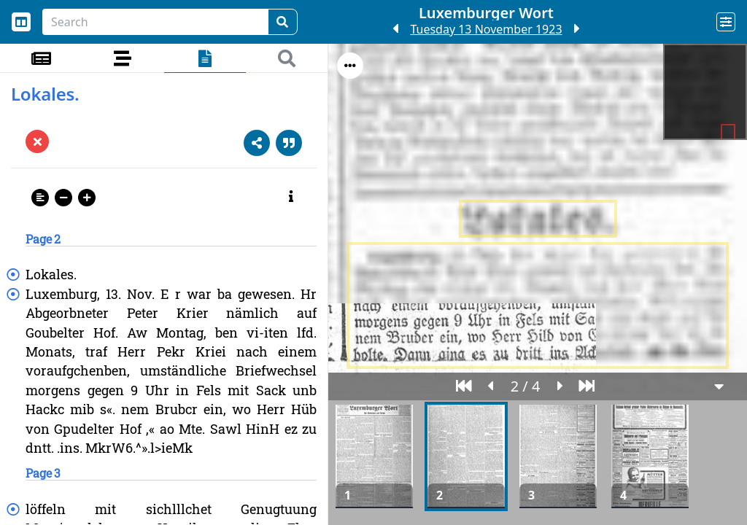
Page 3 (43, 473)
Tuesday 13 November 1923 (486, 29)
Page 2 (43, 238)
